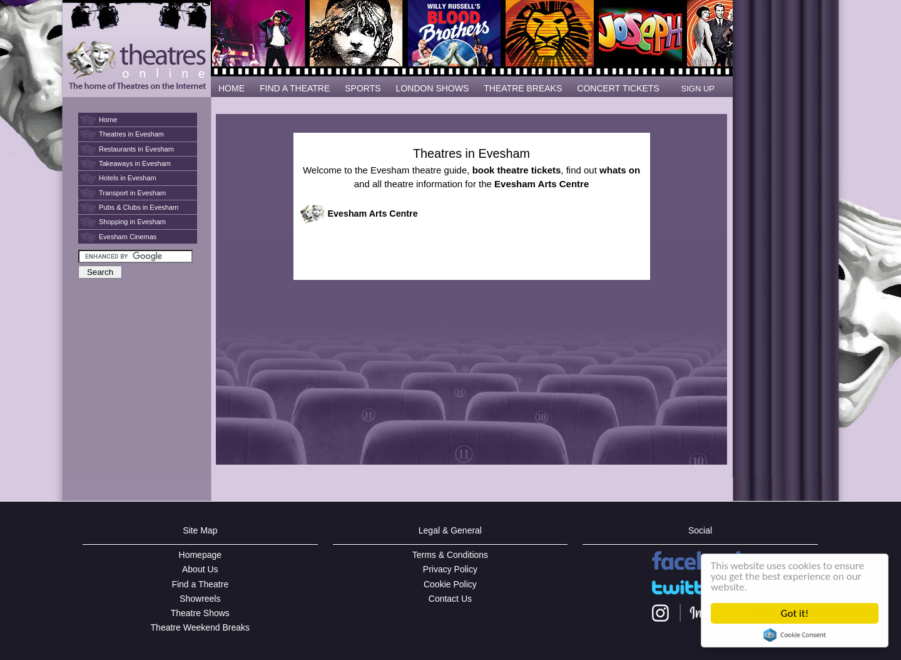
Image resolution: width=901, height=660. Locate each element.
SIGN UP (698, 88)
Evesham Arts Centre (373, 214)
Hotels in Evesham (127, 178)
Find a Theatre (199, 584)
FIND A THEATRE (295, 88)
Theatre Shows (200, 613)
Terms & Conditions (450, 555)
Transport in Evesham (132, 193)
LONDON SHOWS (432, 88)
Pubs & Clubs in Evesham (138, 207)
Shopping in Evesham (132, 221)
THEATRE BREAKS (523, 88)
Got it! (794, 613)
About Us (200, 569)
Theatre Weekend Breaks (200, 627)
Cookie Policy (450, 584)
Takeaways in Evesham (135, 163)
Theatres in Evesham (131, 134)
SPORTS (362, 88)
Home (108, 119)
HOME (231, 88)
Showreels (200, 599)
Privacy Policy (450, 569)
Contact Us (450, 599)
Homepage (200, 555)
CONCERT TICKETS (618, 88)
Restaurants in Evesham (136, 149)
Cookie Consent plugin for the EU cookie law (794, 635)
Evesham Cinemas (127, 236)
